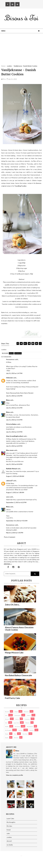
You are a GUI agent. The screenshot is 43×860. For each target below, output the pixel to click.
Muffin (6, 726)
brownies (26, 711)
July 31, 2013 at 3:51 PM (14, 408)
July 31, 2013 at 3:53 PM (14, 420)
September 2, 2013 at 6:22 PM (16, 502)
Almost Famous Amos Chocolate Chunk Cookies (19, 628)
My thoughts (8, 730)
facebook (17, 353)
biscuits (7, 711)
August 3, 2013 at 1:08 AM (15, 492)
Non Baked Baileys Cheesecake (18, 675)
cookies (29, 715)
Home (3, 66)
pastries (32, 730)
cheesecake (17, 715)
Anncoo (38, 183)
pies (15, 734)
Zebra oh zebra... (12, 604)
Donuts (17, 719)
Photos (6, 734)
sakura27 (9, 480)
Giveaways (27, 719)
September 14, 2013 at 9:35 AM (16, 521)
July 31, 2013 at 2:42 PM (14, 396)
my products (30, 726)
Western (16, 737)
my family (17, 726)
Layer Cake (16, 722)
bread (16, 711)
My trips (20, 730)
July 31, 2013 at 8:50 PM (14, 464)
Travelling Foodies (20, 186)
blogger (5, 353)
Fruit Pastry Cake (12, 698)
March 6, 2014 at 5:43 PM (14, 533)
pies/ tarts (25, 734)
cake (6, 715)
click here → (8, 564)
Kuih (6, 722)
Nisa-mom (10, 450)
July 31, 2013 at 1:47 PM (14, 373)
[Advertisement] (21, 50)
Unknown (9, 378)
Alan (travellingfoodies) (14, 436)
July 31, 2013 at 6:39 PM (14, 446)
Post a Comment (9, 537)
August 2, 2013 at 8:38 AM (15, 476)
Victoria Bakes (11, 424)
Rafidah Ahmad (11, 468)
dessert (7, 719)
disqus (11, 353)
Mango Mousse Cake (14, 652)
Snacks (6, 737)
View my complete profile (14, 775)
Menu (3, 31)
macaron (27, 722)
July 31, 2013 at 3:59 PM (14, 432)
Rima (8, 400)
